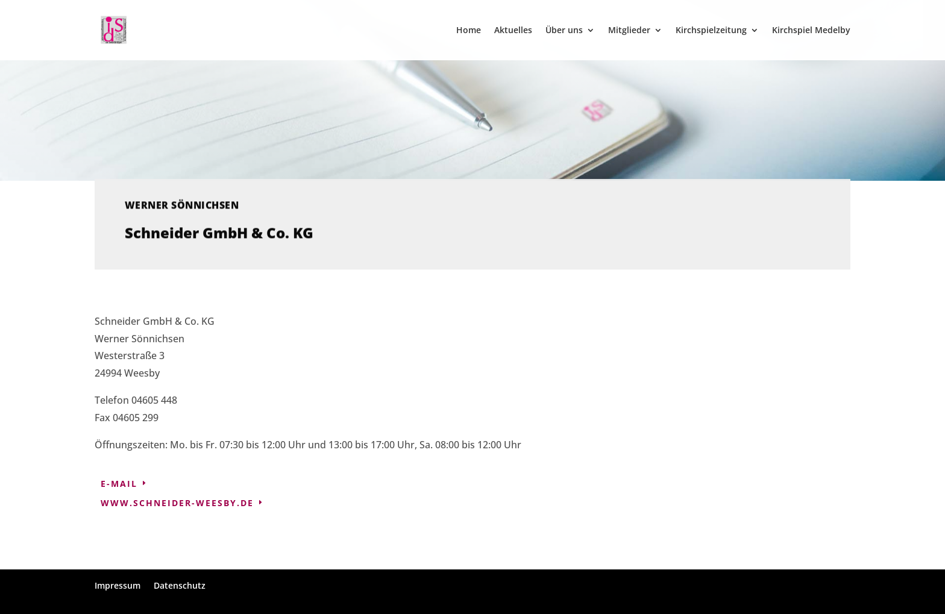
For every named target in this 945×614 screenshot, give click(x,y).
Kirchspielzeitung (711, 31)
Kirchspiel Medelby (811, 31)
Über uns (564, 31)
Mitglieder (629, 31)
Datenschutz (180, 585)
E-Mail (119, 483)
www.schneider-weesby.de (177, 503)
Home (468, 31)
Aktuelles (513, 31)
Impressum (117, 585)
